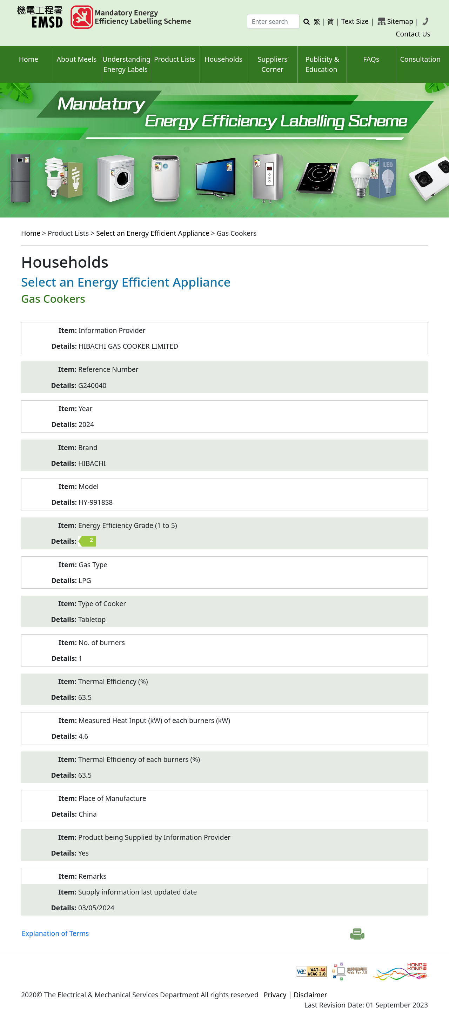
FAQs (371, 59)
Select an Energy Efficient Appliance (152, 233)
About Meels (77, 59)
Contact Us (413, 34)
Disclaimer (310, 994)
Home (28, 59)
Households (223, 59)
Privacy (275, 994)
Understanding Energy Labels (126, 64)
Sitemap (400, 21)
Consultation (420, 59)
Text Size (355, 21)
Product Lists (174, 59)
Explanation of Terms (55, 933)
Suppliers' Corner (273, 64)
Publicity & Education (322, 64)
